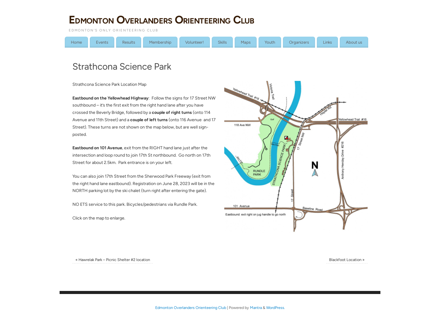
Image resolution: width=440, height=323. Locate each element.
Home (76, 42)
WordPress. (275, 307)
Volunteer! (194, 42)
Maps (246, 42)
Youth (270, 42)
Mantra (256, 307)
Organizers (299, 42)
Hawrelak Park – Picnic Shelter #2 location (112, 259)
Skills (222, 42)
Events (102, 42)
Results (128, 42)
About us (354, 42)
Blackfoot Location (347, 259)
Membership (160, 42)
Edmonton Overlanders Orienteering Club (161, 19)
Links (327, 42)
